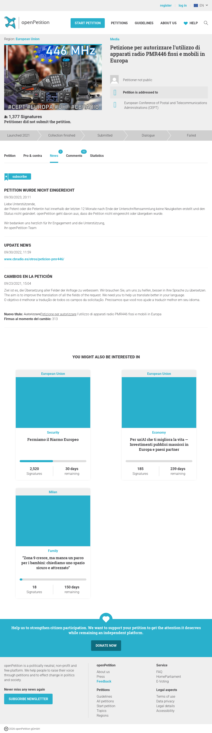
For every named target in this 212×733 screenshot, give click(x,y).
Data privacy (165, 701)
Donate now (106, 646)
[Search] (206, 22)
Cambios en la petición (28, 276)
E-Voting (162, 681)
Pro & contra (32, 156)
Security (53, 432)
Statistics (97, 156)
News (54, 154)
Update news (17, 245)
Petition (10, 156)
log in (183, 5)
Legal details (165, 706)
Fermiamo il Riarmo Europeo (53, 439)
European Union (28, 39)
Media (114, 39)
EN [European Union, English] (199, 5)
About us (168, 23)
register (166, 5)
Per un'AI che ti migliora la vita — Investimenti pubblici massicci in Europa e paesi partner (159, 444)
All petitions (105, 701)
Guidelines (144, 23)
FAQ (159, 672)
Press (101, 677)
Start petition (88, 23)
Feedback (104, 681)
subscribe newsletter (28, 699)
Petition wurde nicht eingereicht (39, 190)
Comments (74, 154)
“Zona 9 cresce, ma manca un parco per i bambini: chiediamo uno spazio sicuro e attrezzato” (53, 562)
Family (53, 551)
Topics (101, 711)
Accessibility (165, 711)
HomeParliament (168, 677)
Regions (102, 715)
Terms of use (165, 696)
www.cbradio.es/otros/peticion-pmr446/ (34, 259)
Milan (53, 492)
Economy (159, 432)
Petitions (120, 23)
